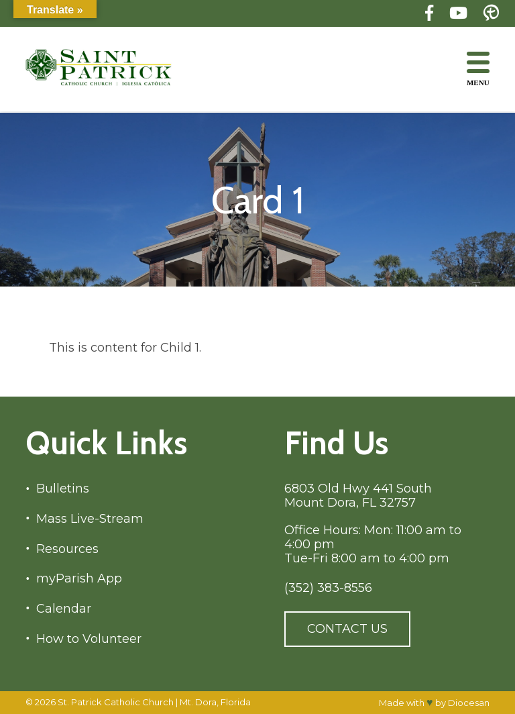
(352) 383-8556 (328, 588)
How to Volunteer (88, 639)
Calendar (63, 609)
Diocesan (469, 702)
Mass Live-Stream (90, 519)
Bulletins (62, 489)
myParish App (79, 579)
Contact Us (347, 628)
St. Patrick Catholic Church (116, 702)
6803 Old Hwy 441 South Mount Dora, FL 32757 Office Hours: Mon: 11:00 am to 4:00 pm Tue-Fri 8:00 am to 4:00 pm (372, 523)
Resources (67, 549)
